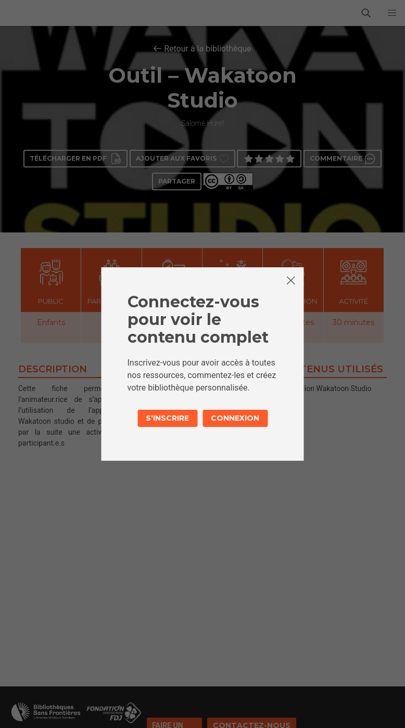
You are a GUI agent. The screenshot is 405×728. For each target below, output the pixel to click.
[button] (392, 13)
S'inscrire (167, 418)
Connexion (235, 418)
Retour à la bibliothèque (207, 49)
